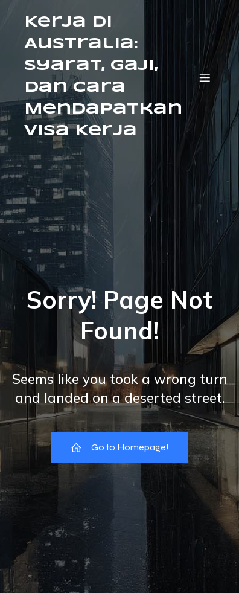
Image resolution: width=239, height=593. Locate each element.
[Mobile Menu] (204, 77)
